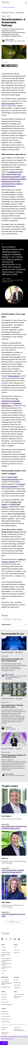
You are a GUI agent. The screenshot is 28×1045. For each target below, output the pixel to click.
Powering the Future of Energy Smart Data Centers (12, 706)
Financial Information (5, 1016)
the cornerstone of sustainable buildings (10, 401)
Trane (15, 947)
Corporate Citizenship (6, 952)
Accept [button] (4, 1043)
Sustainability (4, 977)
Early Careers (4, 996)
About (2, 944)
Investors (3, 1008)
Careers (3, 991)
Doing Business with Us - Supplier (6, 967)
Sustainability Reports (6, 987)
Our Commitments (5, 980)
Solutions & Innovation (7, 12)
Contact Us (3, 970)
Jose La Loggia (9, 39)
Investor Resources (5, 1021)
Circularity (16, 980)
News (15, 991)
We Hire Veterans (5, 1002)
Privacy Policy (4, 1027)
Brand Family (17, 952)
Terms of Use (17, 1027)
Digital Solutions (17, 985)
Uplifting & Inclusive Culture (5, 955)
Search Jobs (4, 994)
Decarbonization (19, 12)
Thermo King (16, 950)
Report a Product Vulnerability (5, 1033)
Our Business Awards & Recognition (6, 961)
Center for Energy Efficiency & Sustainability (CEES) (6, 983)
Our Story (3, 947)
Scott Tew (4, 858)
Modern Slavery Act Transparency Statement (19, 1030)
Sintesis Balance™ (14, 376)
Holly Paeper (5, 902)
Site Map (3, 1029)
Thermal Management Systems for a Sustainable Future (13, 756)
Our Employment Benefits (6, 1004)
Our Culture (3, 999)
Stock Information (5, 1013)
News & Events (4, 1011)
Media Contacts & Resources (18, 997)
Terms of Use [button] (9, 1038)
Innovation (18, 748)
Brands (15, 944)
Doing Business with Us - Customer (6, 964)
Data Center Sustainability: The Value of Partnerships (12, 660)
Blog (2, 973)
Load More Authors (14, 922)
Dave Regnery (6, 816)
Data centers (18, 652)
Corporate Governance (6, 958)
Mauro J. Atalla (9, 674)
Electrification (17, 619)
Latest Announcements (19, 994)
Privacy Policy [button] (24, 1036)
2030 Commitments (8, 103)
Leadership (3, 950)
